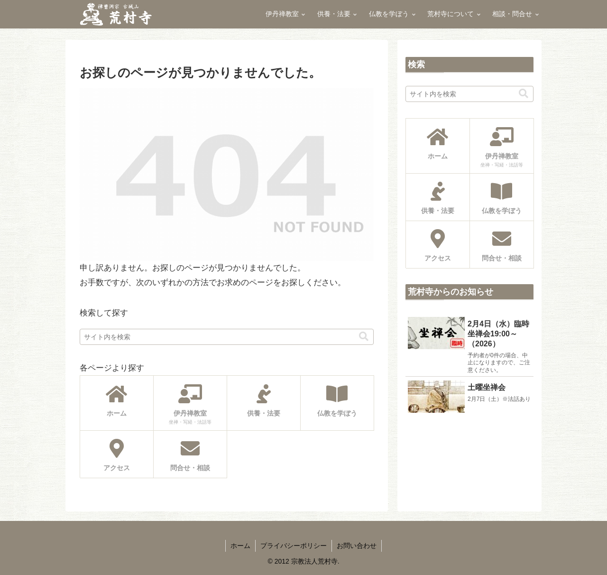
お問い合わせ (357, 545)
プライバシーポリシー (293, 545)
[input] (227, 337)
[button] (363, 336)
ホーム (240, 545)
